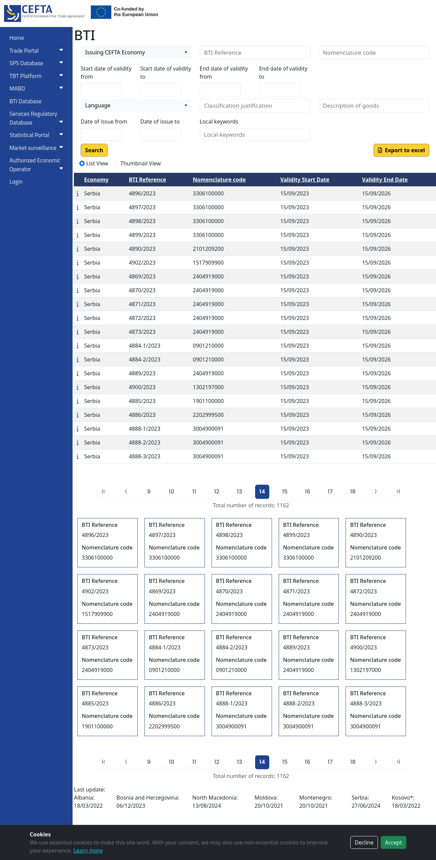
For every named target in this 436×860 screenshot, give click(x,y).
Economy (96, 179)
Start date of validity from (106, 72)
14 (262, 491)
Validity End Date (385, 179)
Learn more (88, 850)
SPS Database (37, 63)
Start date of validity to (165, 72)
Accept (393, 842)
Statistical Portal (37, 135)
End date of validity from (224, 72)
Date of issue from (104, 121)
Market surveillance (37, 147)
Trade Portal (37, 50)
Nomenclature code (219, 179)
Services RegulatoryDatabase (37, 118)
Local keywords (219, 121)
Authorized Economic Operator (37, 164)
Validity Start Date (304, 179)
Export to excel (401, 150)
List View (97, 163)
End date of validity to (283, 72)
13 (239, 491)
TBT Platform (37, 76)
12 (217, 491)
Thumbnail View (140, 163)
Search (94, 150)
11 (194, 491)
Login (16, 181)
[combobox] (136, 52)
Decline (364, 842)
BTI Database (25, 101)
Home (16, 37)
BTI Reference (147, 179)
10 (171, 491)
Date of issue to (160, 121)
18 (353, 491)
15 (285, 491)
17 (330, 491)
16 (307, 491)
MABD (37, 88)
